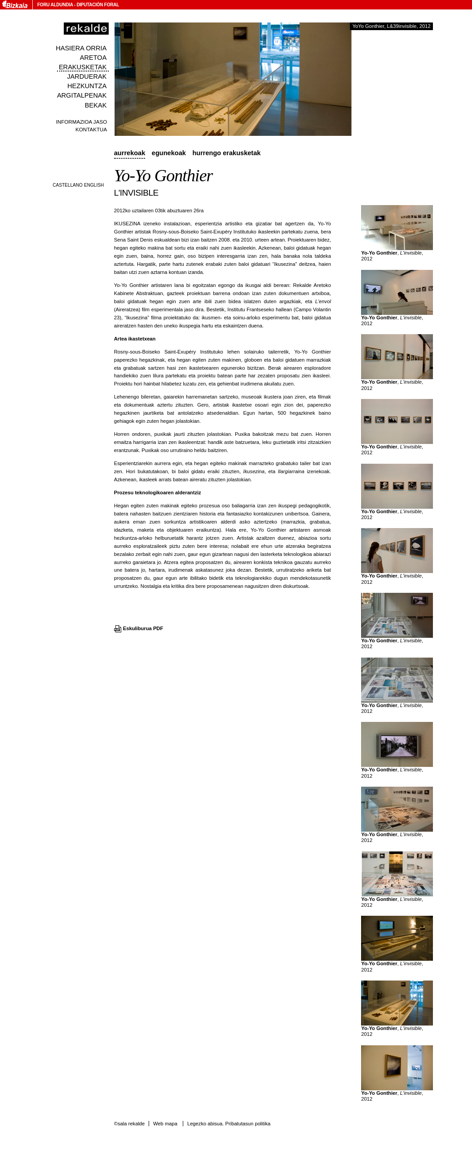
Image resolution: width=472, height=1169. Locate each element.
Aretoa (93, 57)
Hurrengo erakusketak (226, 153)
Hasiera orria (81, 48)
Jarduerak (86, 76)
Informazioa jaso (81, 122)
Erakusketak (82, 67)
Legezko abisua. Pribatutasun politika (228, 1123)
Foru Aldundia (55, 4)
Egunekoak (169, 153)
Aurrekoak (130, 153)
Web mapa (165, 1123)
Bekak (96, 105)
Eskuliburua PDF (143, 628)
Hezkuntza (86, 86)
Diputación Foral (97, 4)
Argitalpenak (81, 95)
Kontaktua (91, 129)
